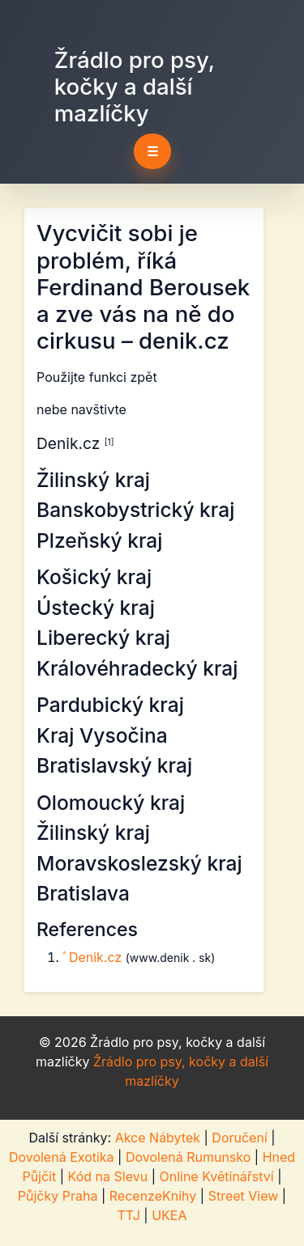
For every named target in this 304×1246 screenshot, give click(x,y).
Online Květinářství (216, 1176)
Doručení (239, 1137)
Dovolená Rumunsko (188, 1157)
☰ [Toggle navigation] (152, 151)
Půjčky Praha (58, 1196)
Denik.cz (97, 957)
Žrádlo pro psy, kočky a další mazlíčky (134, 86)
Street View (243, 1196)
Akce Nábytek (157, 1137)
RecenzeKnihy (153, 1196)
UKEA (169, 1215)
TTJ (129, 1215)
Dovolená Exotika (61, 1157)
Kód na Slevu (108, 1176)
